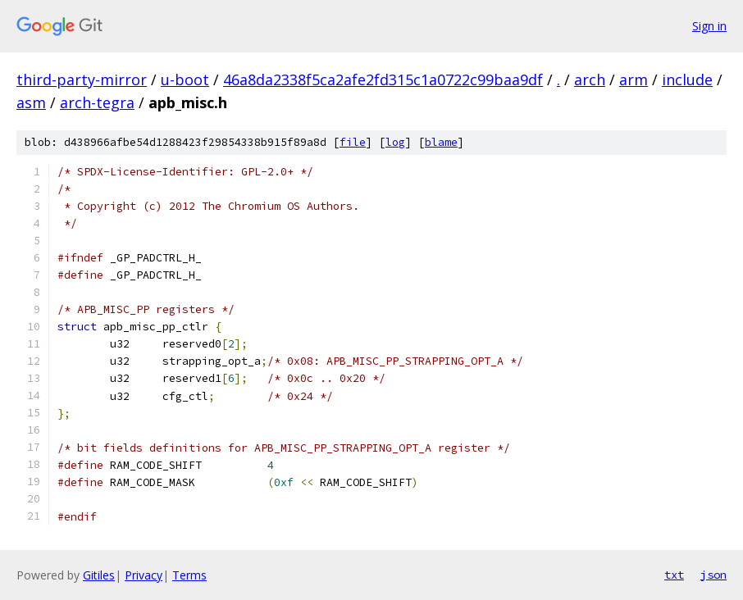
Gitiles (99, 575)
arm (633, 79)
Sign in (709, 26)
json (713, 574)
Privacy (143, 575)
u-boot (185, 79)
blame (441, 142)
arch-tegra (97, 102)
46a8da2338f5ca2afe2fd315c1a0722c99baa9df (383, 79)
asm (31, 102)
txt (674, 574)
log (395, 142)
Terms (189, 575)
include (687, 79)
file (353, 142)
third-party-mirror (81, 79)
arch (589, 79)
